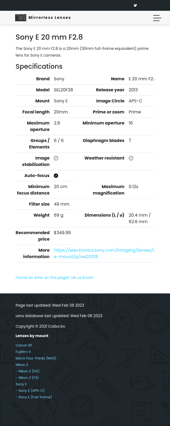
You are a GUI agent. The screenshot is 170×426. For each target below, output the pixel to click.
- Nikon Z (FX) (27, 377)
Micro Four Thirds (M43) (36, 358)
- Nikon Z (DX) (28, 371)
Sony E (21, 384)
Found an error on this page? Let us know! (54, 277)
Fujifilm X (23, 351)
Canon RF (24, 345)
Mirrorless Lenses (50, 17)
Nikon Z (22, 364)
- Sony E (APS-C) (30, 390)
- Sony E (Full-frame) (34, 397)
